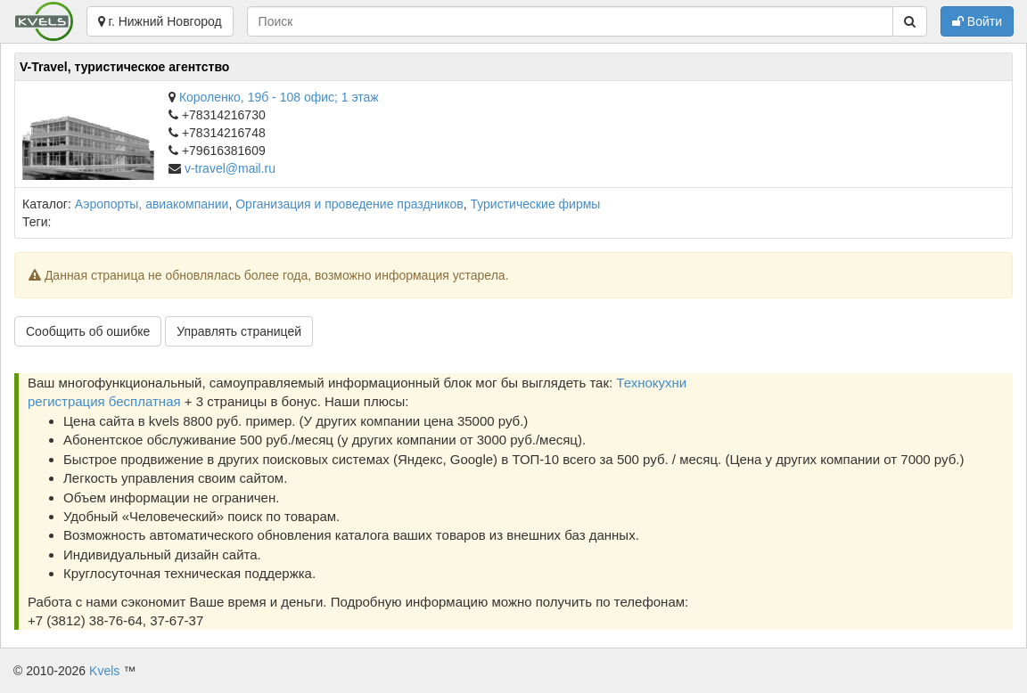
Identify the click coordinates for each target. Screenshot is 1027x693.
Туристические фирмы (535, 204)
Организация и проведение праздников (349, 204)
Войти (977, 21)
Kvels (104, 671)
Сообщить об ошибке (88, 331)
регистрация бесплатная (104, 401)
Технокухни (651, 382)
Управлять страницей (239, 331)
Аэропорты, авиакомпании (152, 204)
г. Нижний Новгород (160, 21)
